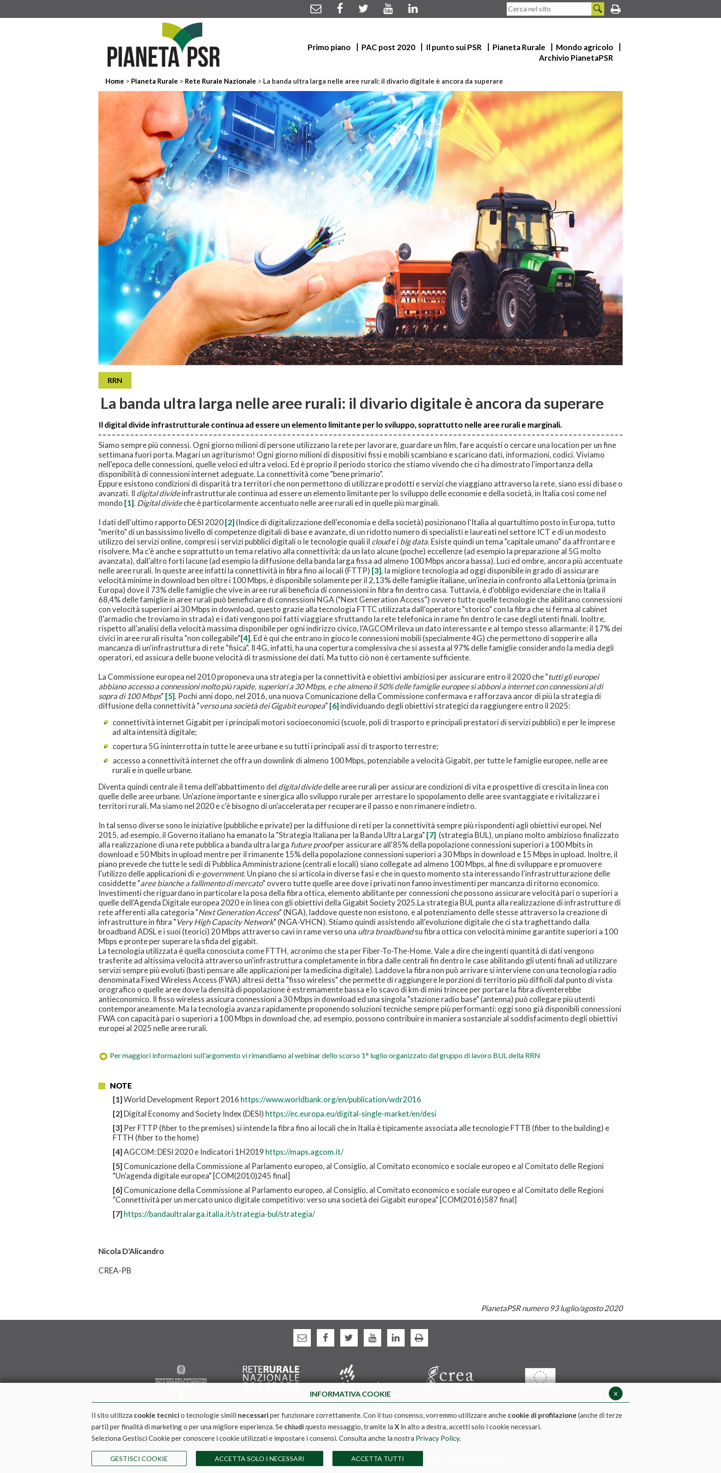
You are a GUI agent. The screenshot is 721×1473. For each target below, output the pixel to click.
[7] (431, 835)
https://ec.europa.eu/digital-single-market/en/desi (350, 1113)
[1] (129, 503)
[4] (245, 638)
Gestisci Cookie (139, 1458)
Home (115, 81)
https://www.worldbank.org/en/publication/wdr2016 (330, 1099)
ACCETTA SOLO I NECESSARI (259, 1458)
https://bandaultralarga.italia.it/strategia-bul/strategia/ (219, 1214)
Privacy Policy (437, 1438)
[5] (170, 696)
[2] (230, 522)
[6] (334, 706)
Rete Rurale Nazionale (221, 81)
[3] (375, 570)
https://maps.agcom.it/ (304, 1152)
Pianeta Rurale (154, 81)
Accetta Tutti (377, 1458)
